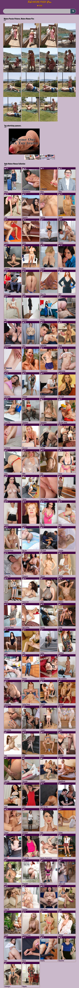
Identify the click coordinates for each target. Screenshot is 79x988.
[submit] (73, 11)
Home (40, 5)
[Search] (39, 11)
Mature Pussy (39, 2)
